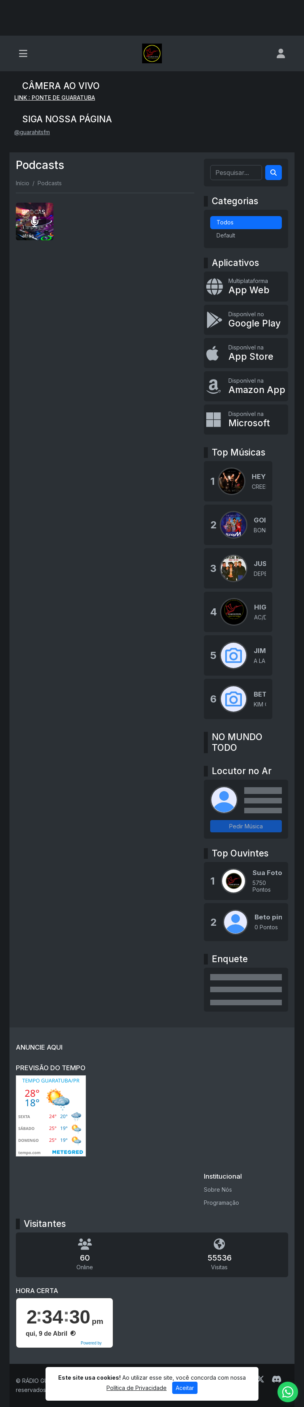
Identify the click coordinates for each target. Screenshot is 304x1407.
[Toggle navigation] (23, 53)
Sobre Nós (218, 1189)
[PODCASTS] (34, 221)
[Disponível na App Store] (246, 353)
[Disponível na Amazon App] (246, 386)
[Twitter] (260, 1379)
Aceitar (185, 1387)
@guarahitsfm (32, 132)
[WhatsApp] (287, 1392)
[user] (281, 53)
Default (226, 235)
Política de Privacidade (136, 1387)
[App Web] (246, 287)
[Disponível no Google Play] (246, 320)
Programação (221, 1202)
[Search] (273, 172)
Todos (225, 222)
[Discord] (276, 1379)
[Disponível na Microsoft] (246, 419)
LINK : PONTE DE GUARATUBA (54, 97)
